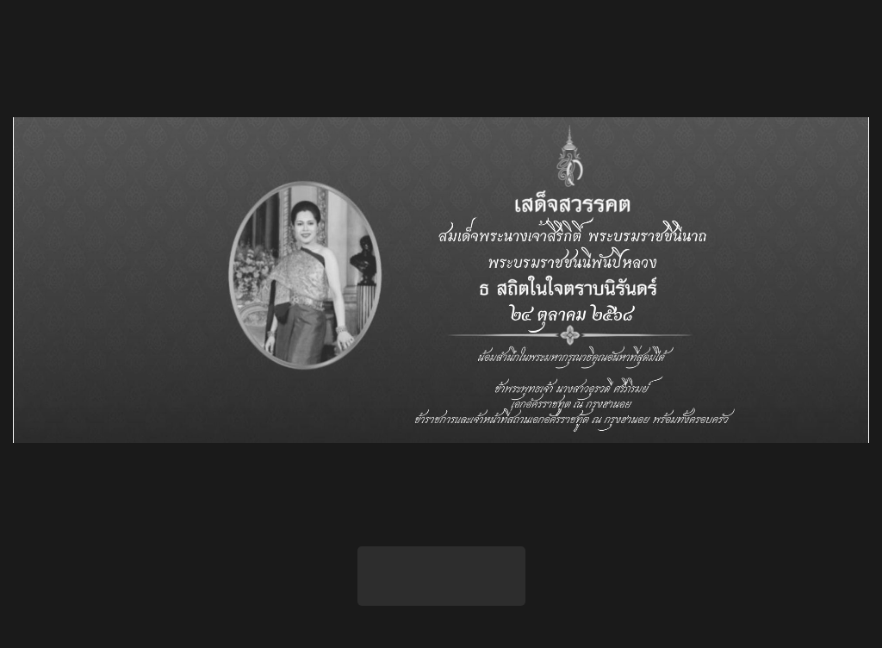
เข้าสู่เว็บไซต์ (441, 575)
